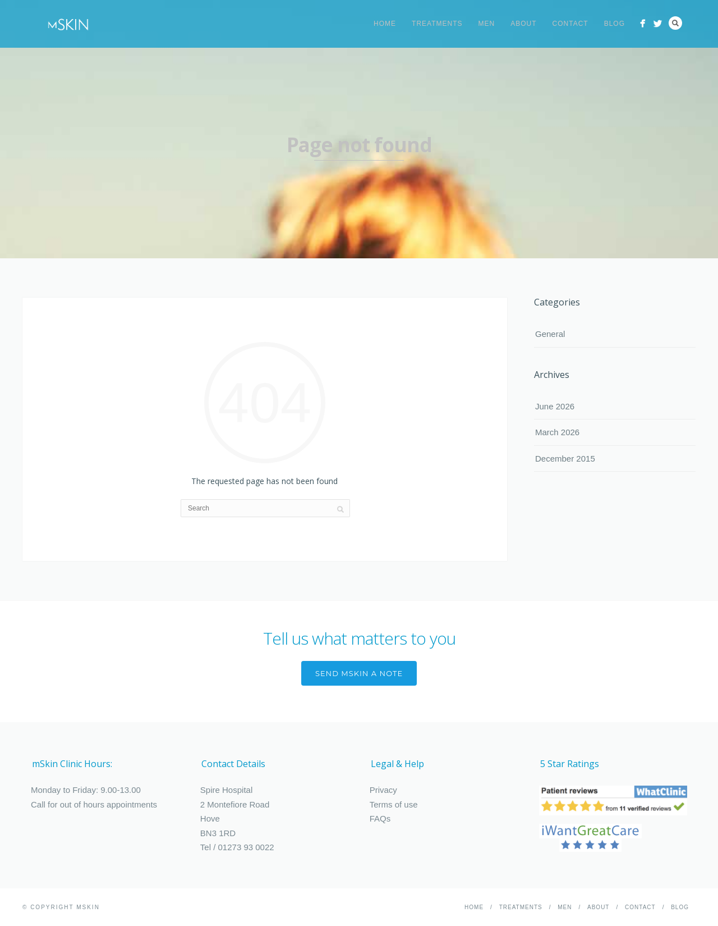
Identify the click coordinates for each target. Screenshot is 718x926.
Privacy (383, 790)
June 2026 (554, 406)
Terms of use (394, 804)
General (550, 334)
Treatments (437, 24)
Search (675, 23)
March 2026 (557, 432)
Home (385, 24)
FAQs (380, 818)
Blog (614, 24)
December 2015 (565, 458)
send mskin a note (359, 673)
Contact (570, 24)
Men (486, 24)
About (523, 24)
